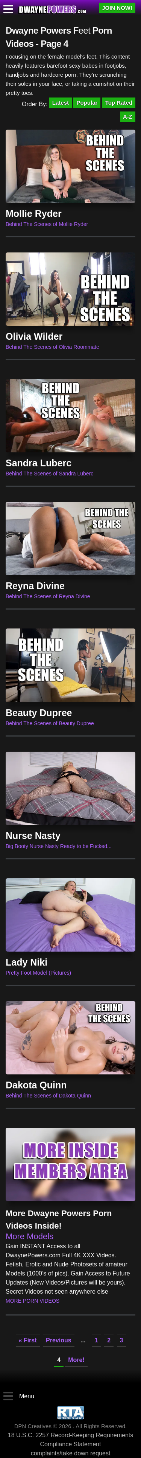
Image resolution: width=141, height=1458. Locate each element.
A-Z (127, 116)
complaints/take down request (71, 1453)
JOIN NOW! (117, 8)
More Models (29, 1236)
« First (28, 1340)
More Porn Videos (32, 1301)
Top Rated (118, 102)
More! (76, 1360)
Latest (60, 102)
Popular (86, 102)
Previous (58, 1340)
